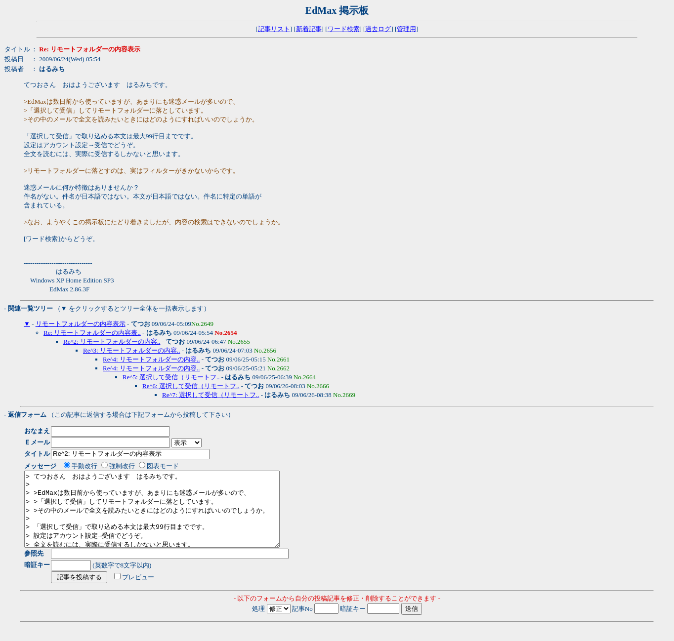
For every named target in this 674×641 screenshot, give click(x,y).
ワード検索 (344, 29)
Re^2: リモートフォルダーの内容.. (111, 341)
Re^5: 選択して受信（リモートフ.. (171, 377)
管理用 (406, 29)
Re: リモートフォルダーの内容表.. (92, 332)
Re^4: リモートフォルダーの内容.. (151, 359)
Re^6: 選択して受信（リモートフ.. (190, 386)
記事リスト (274, 29)
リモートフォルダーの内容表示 (81, 323)
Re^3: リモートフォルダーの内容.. (131, 350)
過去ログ (378, 29)
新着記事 (309, 29)
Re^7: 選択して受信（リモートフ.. (210, 395)
